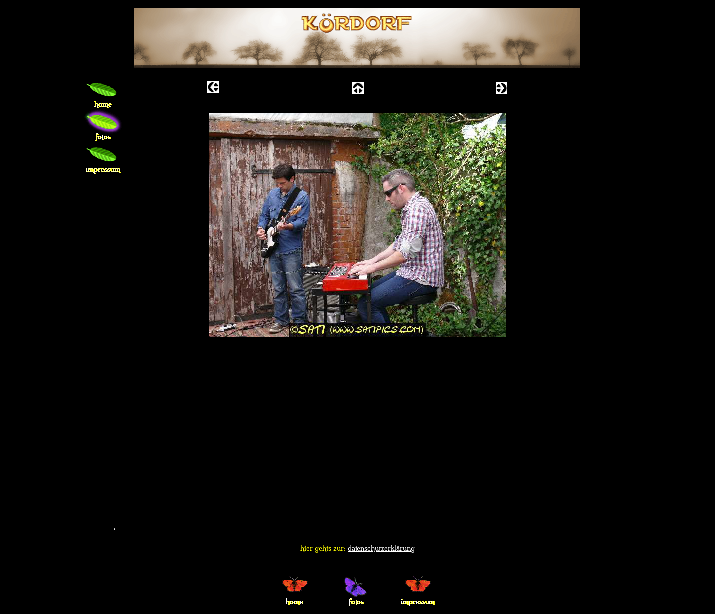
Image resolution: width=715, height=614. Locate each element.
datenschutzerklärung (381, 548)
